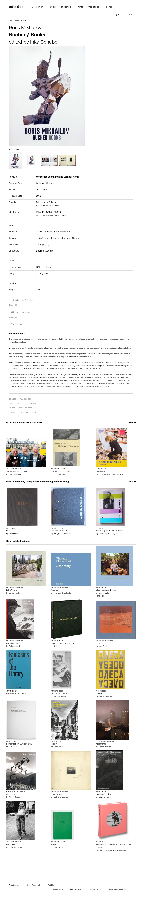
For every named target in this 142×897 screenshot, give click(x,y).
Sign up (129, 15)
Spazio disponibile (103, 794)
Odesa (99, 694)
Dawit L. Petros (105, 797)
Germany (50, 183)
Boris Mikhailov (25, 28)
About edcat (14, 885)
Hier (8, 531)
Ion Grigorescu (60, 697)
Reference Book (66, 232)
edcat (34, 413)
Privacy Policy (76, 890)
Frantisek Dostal (15, 848)
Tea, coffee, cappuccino (16, 472)
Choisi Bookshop (29, 404)
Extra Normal (11, 590)
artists (53, 7)
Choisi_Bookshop (25, 408)
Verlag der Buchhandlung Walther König (47, 482)
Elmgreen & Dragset (62, 534)
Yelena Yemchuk (106, 697)
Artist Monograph (17, 21)
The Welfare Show (59, 531)
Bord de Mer (56, 794)
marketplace (94, 7)
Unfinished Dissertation (60, 472)
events (79, 7)
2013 (38, 196)
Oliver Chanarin (105, 851)
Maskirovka (101, 744)
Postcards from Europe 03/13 (19, 744)
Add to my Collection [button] (22, 300)
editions (40, 7)
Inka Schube (43, 42)
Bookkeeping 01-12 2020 (62, 644)
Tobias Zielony (105, 747)
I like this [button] (16, 324)
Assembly (55, 590)
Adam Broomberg (120, 851)
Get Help (51, 885)
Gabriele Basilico (61, 797)
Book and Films (12, 644)
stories (109, 7)
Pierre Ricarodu (60, 848)
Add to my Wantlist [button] (21, 313)
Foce (98, 644)
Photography (42, 245)
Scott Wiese (59, 747)
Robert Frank (14, 646)
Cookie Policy (94, 890)
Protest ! (54, 744)
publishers (66, 7)
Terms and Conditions (117, 890)
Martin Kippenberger (108, 534)
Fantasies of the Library (16, 694)
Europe (55, 238)
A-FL (56, 646)
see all (132, 423)
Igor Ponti (103, 646)
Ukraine (76, 238)
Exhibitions (65, 238)
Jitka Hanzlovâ (15, 534)
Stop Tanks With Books (106, 590)
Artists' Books (43, 238)
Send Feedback (33, 885)
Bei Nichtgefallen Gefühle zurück (110, 531)
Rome (53, 845)
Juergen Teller (118, 475)
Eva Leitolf (13, 747)
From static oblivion (59, 694)
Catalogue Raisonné (46, 232)
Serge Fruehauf (15, 593)
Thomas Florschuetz (62, 593)
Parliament (100, 472)
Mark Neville (104, 593)
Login (116, 15)
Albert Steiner (12, 794)
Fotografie (10, 845)
